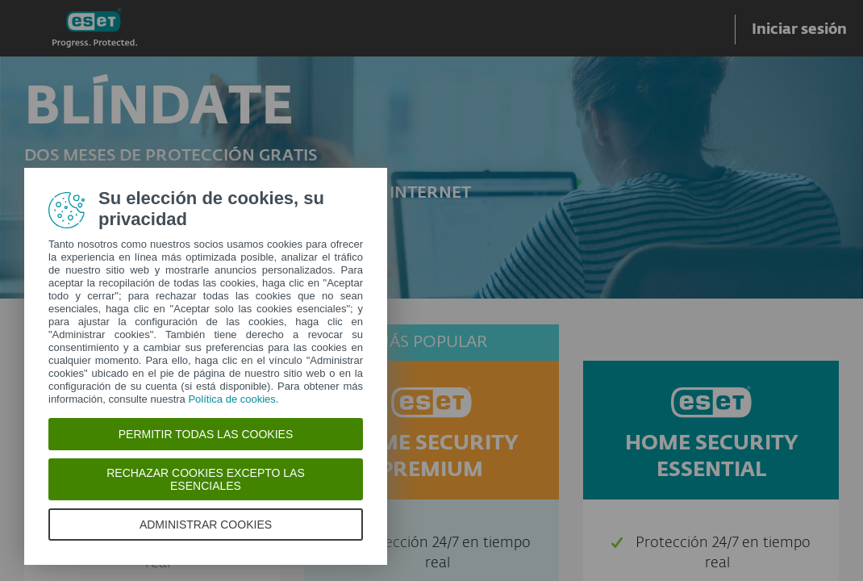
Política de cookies (231, 399)
